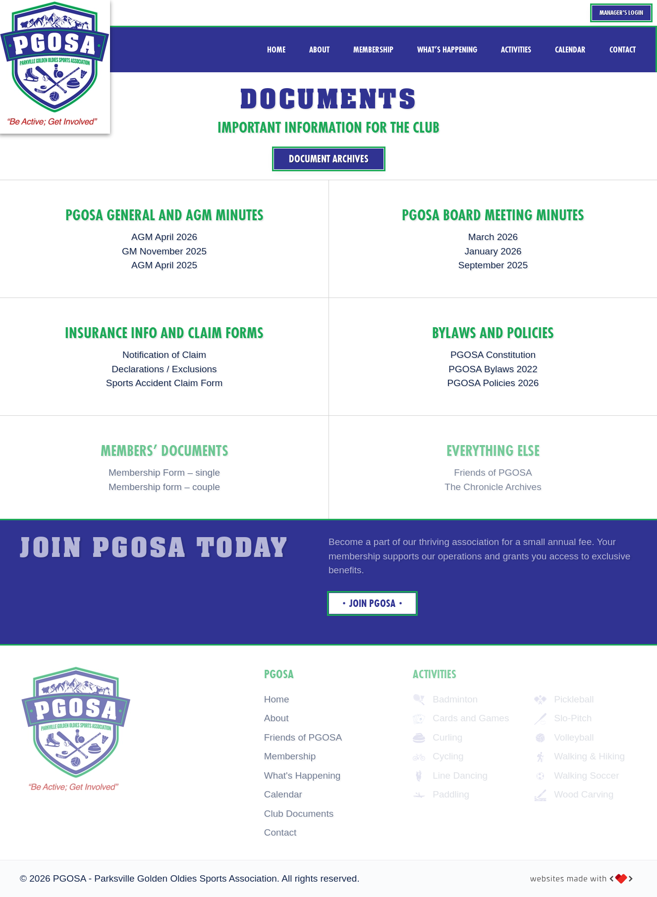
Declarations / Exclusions (164, 369)
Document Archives (329, 158)
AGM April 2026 (164, 237)
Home (276, 699)
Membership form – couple (164, 487)
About (276, 718)
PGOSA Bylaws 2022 (493, 369)
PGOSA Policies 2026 (493, 383)
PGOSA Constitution (493, 354)
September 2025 (493, 265)
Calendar (283, 794)
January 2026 (492, 251)
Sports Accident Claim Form (164, 383)
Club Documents (298, 813)
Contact (280, 832)
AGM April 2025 (164, 265)
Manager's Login (621, 12)
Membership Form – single (164, 472)
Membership (290, 756)
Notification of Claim (164, 354)
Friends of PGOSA (303, 737)
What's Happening (302, 775)
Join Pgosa (372, 603)
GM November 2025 (164, 251)
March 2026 (493, 237)
